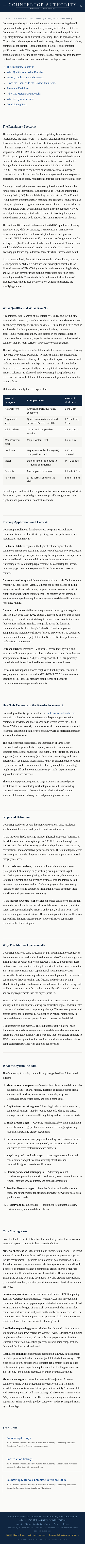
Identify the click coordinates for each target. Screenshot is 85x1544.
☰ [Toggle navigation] (4, 6)
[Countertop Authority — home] (42, 6)
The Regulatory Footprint (20, 66)
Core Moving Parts (17, 104)
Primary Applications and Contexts (25, 77)
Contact (47, 1524)
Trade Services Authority (22, 18)
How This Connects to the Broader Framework (31, 83)
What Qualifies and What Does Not (25, 72)
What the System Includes (20, 99)
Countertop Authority (43, 18)
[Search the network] (81, 6)
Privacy (57, 1524)
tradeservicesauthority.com (61, 713)
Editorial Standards (33, 1524)
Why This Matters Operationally (24, 93)
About (19, 1524)
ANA (8, 18)
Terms (65, 1524)
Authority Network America (52, 1520)
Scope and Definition (18, 88)
